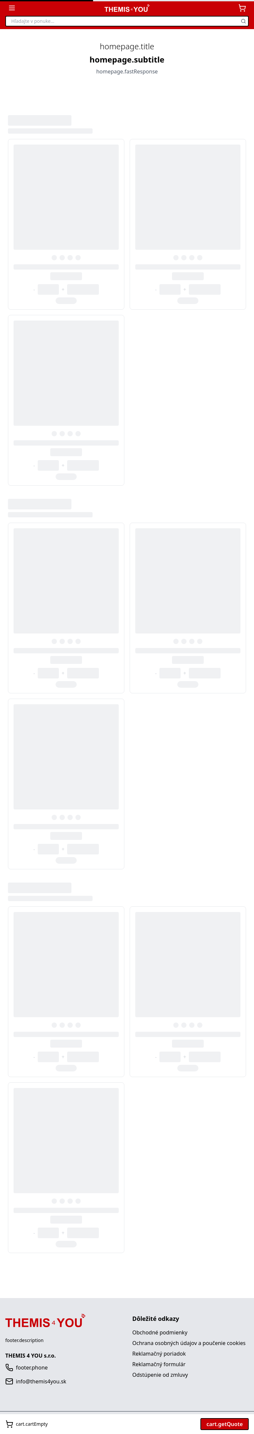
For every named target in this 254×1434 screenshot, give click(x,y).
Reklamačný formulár (159, 1364)
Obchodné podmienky (160, 1332)
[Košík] (242, 8)
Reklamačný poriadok (159, 1353)
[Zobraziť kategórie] (12, 8)
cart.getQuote (224, 1424)
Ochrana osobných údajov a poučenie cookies (188, 1343)
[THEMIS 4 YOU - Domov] (127, 8)
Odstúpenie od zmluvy (160, 1374)
